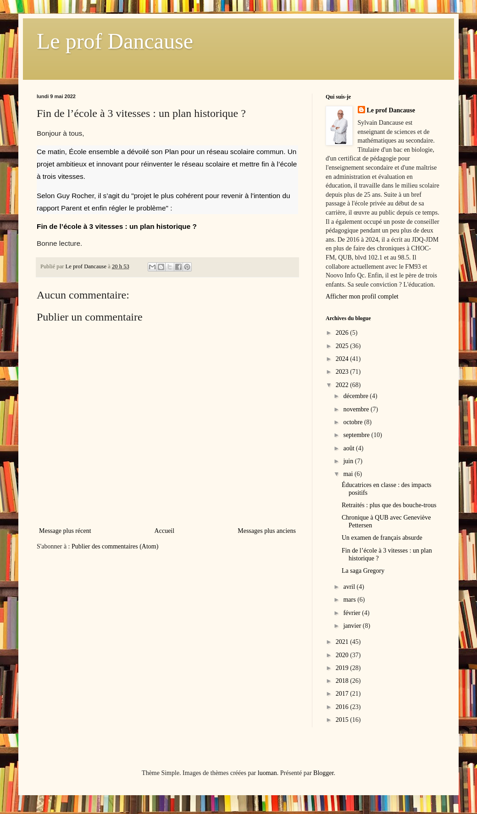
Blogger (323, 773)
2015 (343, 719)
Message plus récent (65, 530)
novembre (356, 409)
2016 (343, 706)
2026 (343, 332)
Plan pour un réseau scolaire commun (224, 151)
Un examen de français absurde (382, 537)
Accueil (165, 530)
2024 (343, 358)
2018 (343, 680)
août (349, 448)
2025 (343, 346)
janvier (352, 625)
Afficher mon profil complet (362, 296)
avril (349, 586)
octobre (353, 422)
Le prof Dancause (115, 41)
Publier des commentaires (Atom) (115, 546)
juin (349, 461)
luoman (267, 773)
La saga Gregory (363, 570)
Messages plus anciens (267, 530)
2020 (343, 655)
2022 (343, 385)
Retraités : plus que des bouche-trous (389, 505)
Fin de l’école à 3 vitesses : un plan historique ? (118, 226)
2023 (343, 371)
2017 (343, 693)
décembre (356, 396)
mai (349, 474)
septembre (357, 435)
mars (350, 599)
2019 (343, 667)
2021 (343, 641)
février (352, 612)
